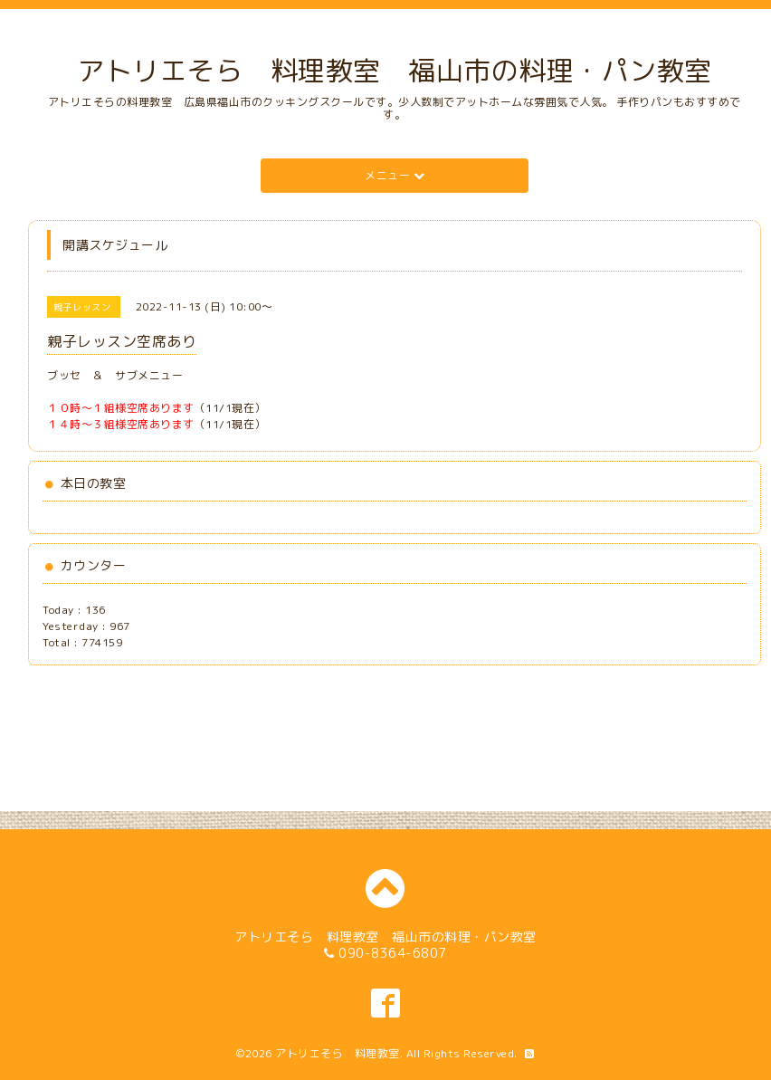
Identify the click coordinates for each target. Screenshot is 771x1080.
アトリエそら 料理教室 (337, 1053)
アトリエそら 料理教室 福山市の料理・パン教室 (394, 71)
